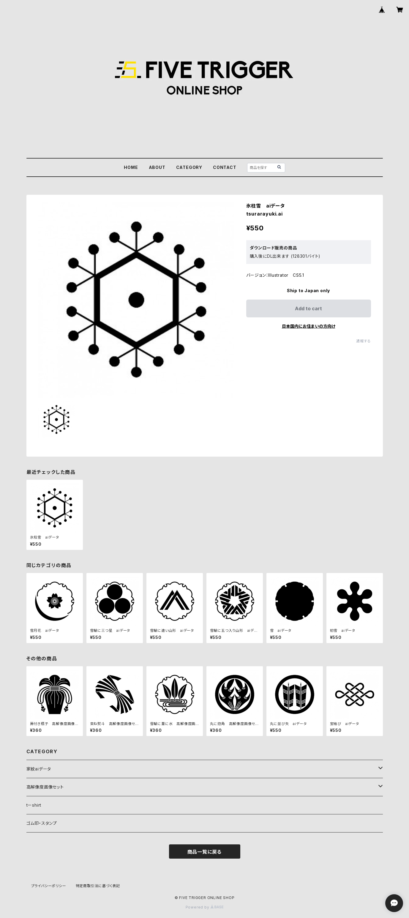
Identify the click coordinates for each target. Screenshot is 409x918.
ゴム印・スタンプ (41, 823)
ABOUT (157, 167)
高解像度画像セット (45, 786)
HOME (131, 167)
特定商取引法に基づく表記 (98, 886)
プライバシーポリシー (48, 886)
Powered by (205, 907)
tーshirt (34, 805)
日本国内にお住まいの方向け (308, 326)
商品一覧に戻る (204, 852)
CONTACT (224, 167)
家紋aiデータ (38, 768)
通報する (363, 341)
